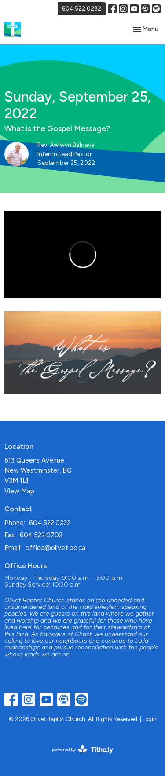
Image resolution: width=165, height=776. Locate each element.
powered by (82, 749)
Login (150, 719)
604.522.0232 (81, 8)
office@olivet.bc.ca (55, 548)
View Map (19, 491)
